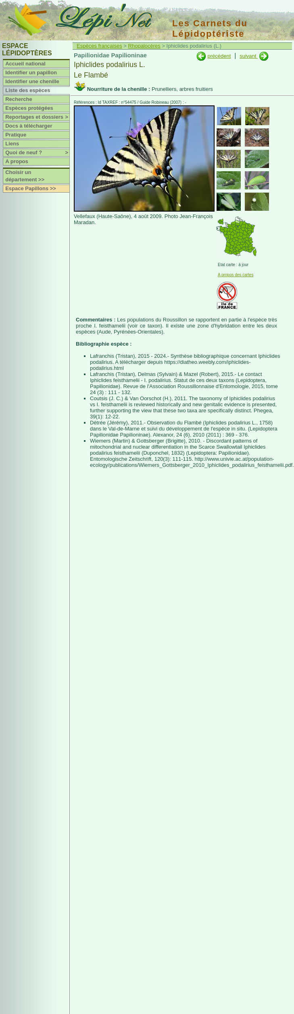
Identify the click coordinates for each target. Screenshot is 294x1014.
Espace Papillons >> (30, 188)
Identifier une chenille (32, 81)
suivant (249, 56)
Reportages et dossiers (37, 117)
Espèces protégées (29, 108)
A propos (16, 161)
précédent (219, 56)
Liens (12, 144)
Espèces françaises (99, 46)
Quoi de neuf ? (37, 152)
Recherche (18, 99)
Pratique (15, 135)
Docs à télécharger (28, 126)
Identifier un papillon (31, 72)
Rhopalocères (144, 46)
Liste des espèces (27, 90)
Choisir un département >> (24, 176)
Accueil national (25, 64)
